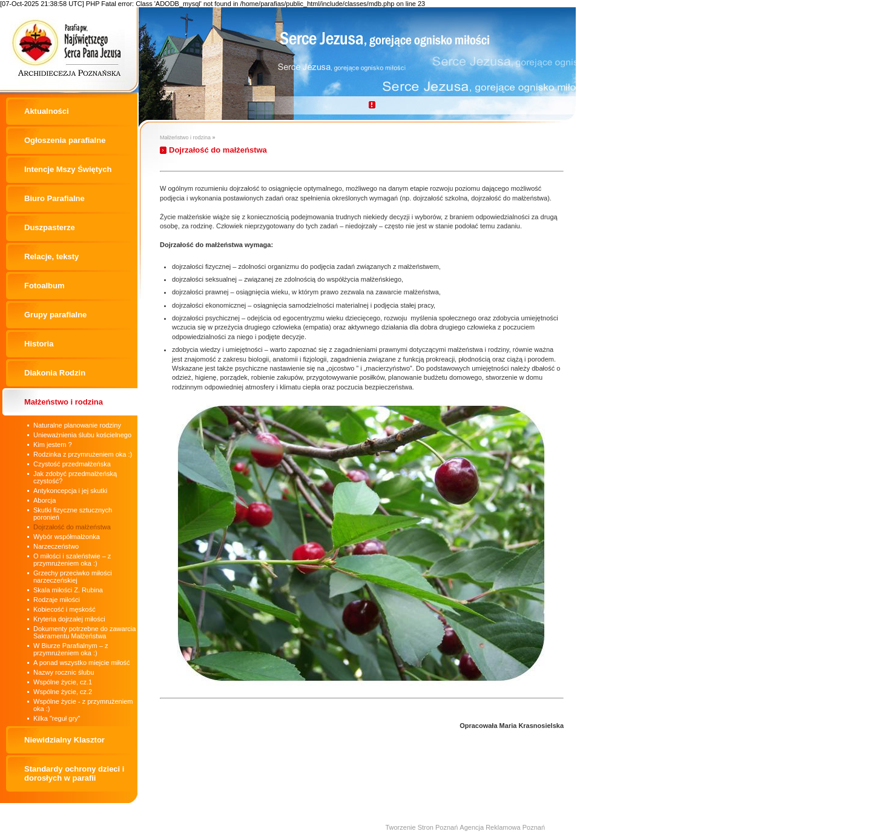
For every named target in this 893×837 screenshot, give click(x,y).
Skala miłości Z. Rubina (68, 590)
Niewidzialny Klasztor (64, 739)
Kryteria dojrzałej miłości (69, 619)
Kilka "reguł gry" (57, 718)
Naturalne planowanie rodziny (77, 425)
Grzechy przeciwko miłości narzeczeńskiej (72, 576)
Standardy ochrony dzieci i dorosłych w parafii (74, 773)
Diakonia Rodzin (54, 372)
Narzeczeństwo (56, 546)
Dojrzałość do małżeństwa (72, 527)
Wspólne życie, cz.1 (62, 682)
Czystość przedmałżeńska (72, 464)
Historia (38, 343)
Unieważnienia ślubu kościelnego (82, 434)
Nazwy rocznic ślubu (63, 672)
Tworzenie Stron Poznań (421, 827)
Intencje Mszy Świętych (68, 169)
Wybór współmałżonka (66, 536)
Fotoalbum (44, 285)
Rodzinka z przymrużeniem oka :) (82, 454)
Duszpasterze (49, 227)
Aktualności (46, 111)
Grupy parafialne (55, 314)
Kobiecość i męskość (64, 609)
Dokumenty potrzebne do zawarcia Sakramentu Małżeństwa (84, 632)
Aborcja (44, 500)
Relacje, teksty (51, 256)
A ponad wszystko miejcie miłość (81, 662)
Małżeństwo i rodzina (63, 401)
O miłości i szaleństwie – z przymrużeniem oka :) (72, 559)
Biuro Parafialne (54, 198)
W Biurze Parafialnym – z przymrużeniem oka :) (70, 649)
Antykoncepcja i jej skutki (70, 490)
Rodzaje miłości (56, 599)
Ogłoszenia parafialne (64, 140)
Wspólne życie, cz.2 (62, 691)
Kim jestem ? (52, 444)
